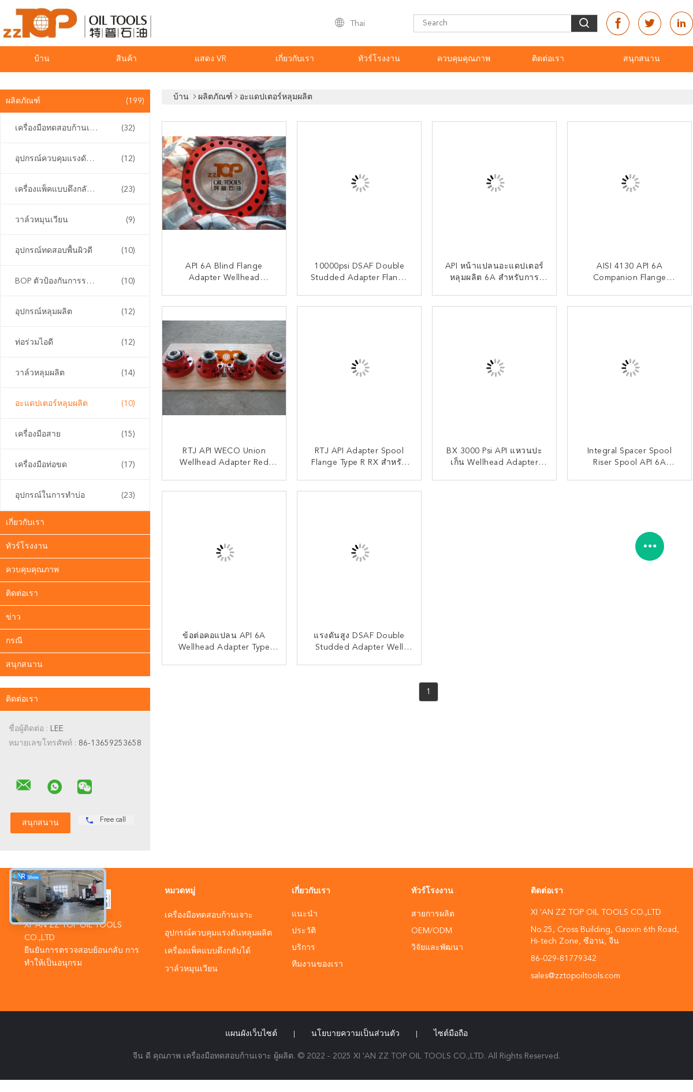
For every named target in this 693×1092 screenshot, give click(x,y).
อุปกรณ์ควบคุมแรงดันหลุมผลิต (75, 159)
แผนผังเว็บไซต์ (251, 1034)
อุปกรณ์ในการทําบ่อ (75, 495)
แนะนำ (305, 914)
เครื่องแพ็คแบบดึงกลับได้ (75, 189)
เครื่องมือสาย (75, 434)
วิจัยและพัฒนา (437, 948)
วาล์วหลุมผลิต (75, 373)
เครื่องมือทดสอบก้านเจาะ (75, 128)
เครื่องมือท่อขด (75, 465)
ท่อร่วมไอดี (75, 342)
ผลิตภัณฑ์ (75, 101)
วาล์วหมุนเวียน (75, 220)
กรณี (14, 641)
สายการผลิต (432, 914)
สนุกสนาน (641, 59)
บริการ (303, 948)
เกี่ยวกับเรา (294, 59)
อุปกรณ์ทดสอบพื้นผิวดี (75, 250)
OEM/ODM (431, 931)
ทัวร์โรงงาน (379, 59)
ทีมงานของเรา (317, 964)
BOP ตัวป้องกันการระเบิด (75, 281)
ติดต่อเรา (548, 59)
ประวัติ (304, 931)
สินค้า (126, 59)
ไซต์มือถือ (451, 1034)
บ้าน (42, 59)
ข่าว (13, 617)
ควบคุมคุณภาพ (463, 59)
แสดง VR (210, 59)
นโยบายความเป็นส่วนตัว (355, 1034)
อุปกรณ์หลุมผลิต (75, 312)
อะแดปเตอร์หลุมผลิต (75, 403)
